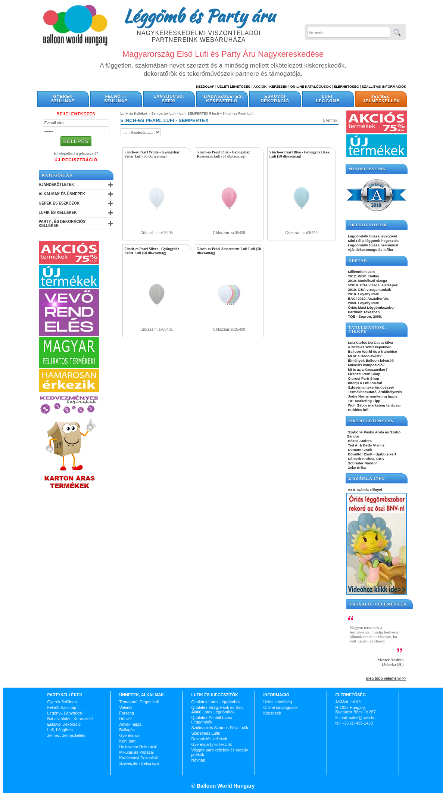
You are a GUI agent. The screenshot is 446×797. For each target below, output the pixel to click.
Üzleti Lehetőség (234, 86)
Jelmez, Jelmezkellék (381, 98)
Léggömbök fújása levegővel (372, 236)
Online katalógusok (280, 707)
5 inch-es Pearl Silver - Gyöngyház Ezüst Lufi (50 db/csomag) (152, 251)
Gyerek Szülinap (63, 98)
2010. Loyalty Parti (363, 294)
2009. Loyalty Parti (363, 303)
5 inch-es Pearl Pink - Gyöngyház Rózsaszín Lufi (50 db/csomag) (223, 154)
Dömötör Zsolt (359, 450)
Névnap (198, 760)
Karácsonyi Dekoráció (139, 758)
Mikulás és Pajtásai (136, 752)
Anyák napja (130, 724)
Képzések (278, 86)
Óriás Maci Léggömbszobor (371, 307)
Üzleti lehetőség (277, 702)
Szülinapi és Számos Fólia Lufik (219, 727)
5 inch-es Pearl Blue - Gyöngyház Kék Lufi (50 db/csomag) (299, 154)
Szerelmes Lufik (205, 733)
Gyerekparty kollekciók (211, 744)
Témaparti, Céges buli (139, 702)
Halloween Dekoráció (138, 746)
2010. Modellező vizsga (367, 280)
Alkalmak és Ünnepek (62, 194)
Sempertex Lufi (164, 113)
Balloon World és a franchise (372, 351)
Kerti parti (128, 741)
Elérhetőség (346, 86)
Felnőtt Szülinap (116, 98)
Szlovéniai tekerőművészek (370, 387)
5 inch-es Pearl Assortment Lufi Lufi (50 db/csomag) (229, 251)
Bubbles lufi (358, 410)
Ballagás (127, 730)
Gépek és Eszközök (59, 203)
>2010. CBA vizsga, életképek (372, 285)
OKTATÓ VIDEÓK (368, 225)
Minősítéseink (367, 169)
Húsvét (125, 718)
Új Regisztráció (75, 160)
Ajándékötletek (56, 185)
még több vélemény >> (386, 678)
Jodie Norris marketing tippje (372, 396)
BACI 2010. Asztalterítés (368, 298)
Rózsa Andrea (359, 441)
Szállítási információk (384, 86)
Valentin (126, 707)
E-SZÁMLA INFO (367, 478)
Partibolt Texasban (363, 312)
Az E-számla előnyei (364, 490)
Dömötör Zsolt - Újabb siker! (371, 454)
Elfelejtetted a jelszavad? (76, 153)
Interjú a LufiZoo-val (364, 383)
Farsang (126, 713)
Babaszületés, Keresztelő (223, 98)
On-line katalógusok (310, 86)
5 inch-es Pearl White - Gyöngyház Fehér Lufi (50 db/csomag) (152, 154)
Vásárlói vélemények (378, 604)
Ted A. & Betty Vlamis (366, 445)
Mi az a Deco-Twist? (364, 356)
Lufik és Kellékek (58, 213)
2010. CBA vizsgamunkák (369, 289)
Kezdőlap (205, 86)
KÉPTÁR (358, 261)
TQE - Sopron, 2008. (364, 316)
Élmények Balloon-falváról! (370, 360)
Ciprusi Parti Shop (363, 378)
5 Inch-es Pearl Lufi (238, 113)
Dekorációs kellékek (209, 739)
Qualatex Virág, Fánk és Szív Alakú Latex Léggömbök (217, 709)
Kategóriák (57, 175)
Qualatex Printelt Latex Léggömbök (211, 719)
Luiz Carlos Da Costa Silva (370, 342)
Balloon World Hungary (225, 786)
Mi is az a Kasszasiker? (367, 369)
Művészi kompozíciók (366, 365)
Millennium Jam (361, 272)
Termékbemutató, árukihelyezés (374, 392)
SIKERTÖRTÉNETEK (371, 421)
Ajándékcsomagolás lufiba (370, 249)
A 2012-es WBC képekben (369, 347)
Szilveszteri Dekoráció (139, 763)
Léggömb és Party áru (199, 15)
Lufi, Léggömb (328, 98)
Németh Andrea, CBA (365, 459)
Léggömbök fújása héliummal (373, 245)
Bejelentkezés (75, 114)
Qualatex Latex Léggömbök (216, 702)
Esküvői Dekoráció (275, 98)
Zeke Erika (356, 468)
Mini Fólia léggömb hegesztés (373, 241)
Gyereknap (129, 735)
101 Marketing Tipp (363, 401)
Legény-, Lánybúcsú (65, 713)
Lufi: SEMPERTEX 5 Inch (199, 113)
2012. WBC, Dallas (363, 276)
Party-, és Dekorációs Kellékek (62, 224)
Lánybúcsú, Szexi (168, 98)
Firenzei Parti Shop (364, 374)
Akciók (260, 86)
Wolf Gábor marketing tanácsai (374, 405)
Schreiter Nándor (362, 463)
